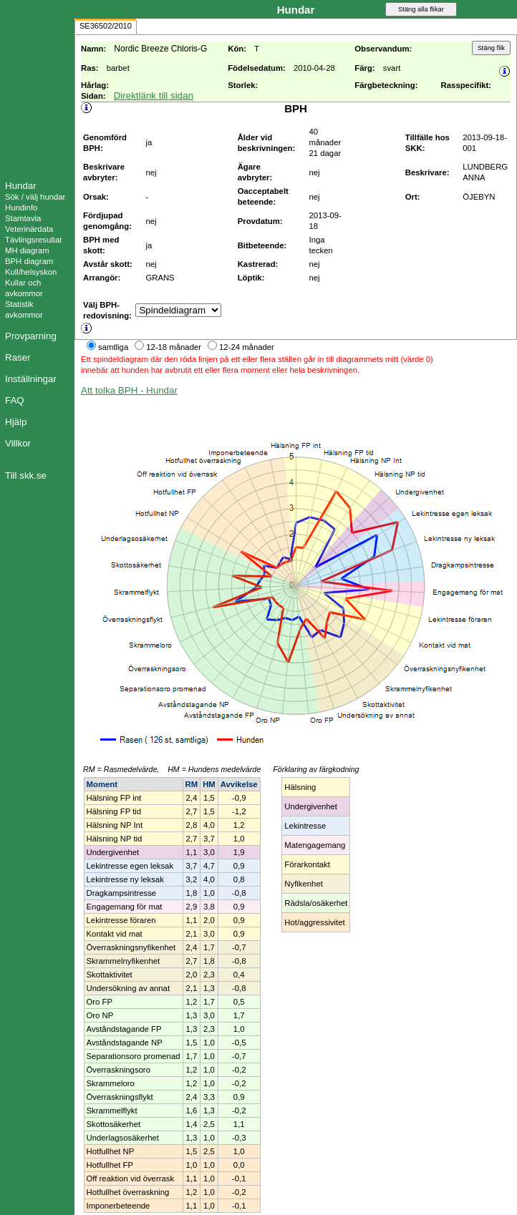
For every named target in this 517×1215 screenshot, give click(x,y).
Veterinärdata (29, 229)
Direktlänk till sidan (153, 95)
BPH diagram (29, 261)
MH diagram (27, 250)
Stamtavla (23, 218)
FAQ (14, 400)
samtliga (113, 347)
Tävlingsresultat (33, 239)
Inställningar (31, 379)
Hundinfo (21, 207)
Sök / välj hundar (35, 196)
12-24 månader (246, 347)
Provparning (31, 336)
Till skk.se (26, 475)
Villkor (18, 443)
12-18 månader (173, 347)
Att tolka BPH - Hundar (129, 390)
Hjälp (15, 421)
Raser (18, 357)
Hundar (21, 185)
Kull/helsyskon (31, 272)
